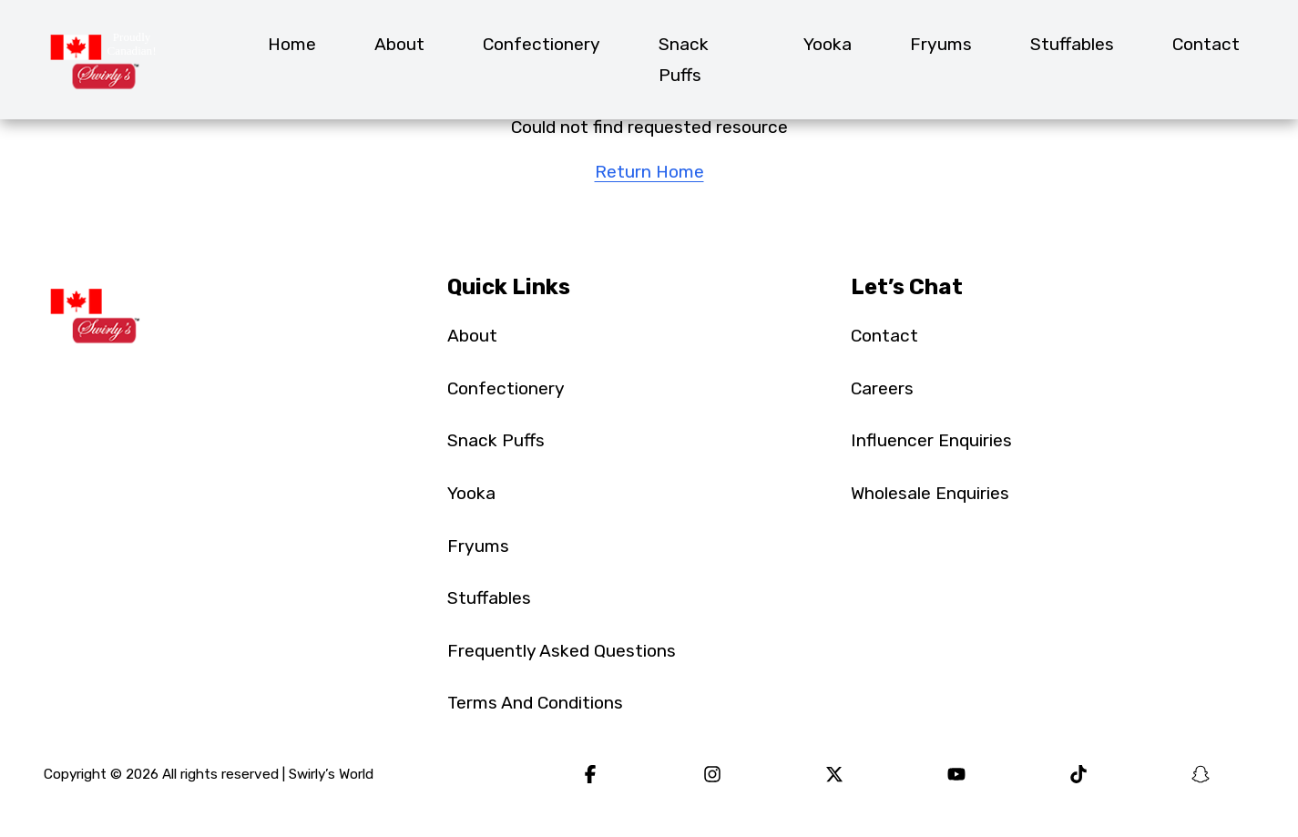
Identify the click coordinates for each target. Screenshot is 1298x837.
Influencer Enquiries (931, 440)
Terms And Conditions (535, 702)
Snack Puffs (684, 60)
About (399, 44)
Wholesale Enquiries (930, 493)
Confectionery (541, 44)
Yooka (827, 44)
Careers (882, 388)
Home (292, 44)
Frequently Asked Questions (561, 650)
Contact (1206, 44)
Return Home (649, 171)
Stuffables (1072, 44)
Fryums (941, 44)
